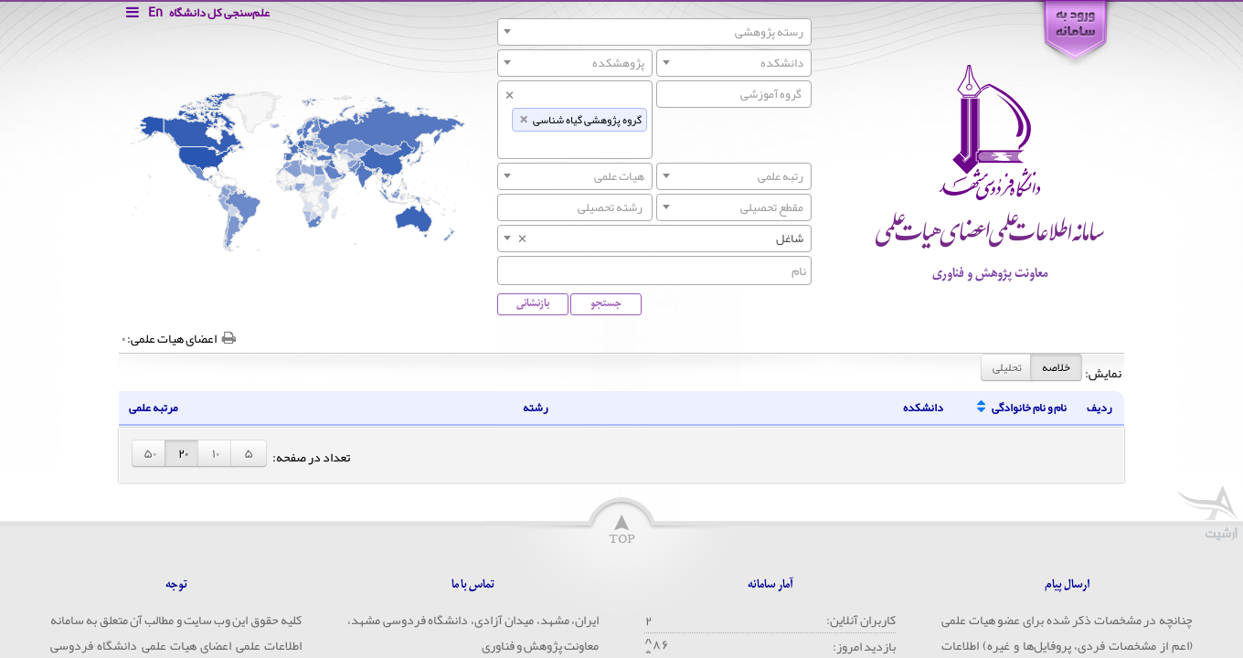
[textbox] (654, 32)
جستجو (606, 303)
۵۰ (149, 453)
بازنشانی (532, 303)
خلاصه (1056, 367)
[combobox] (654, 32)
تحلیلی (1007, 367)
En (155, 12)
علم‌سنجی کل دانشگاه (219, 13)
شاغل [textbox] (659, 238)
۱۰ (215, 453)
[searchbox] (734, 93)
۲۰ (183, 453)
